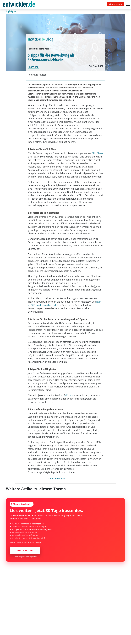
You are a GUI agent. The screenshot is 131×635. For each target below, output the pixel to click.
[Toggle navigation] (19, 4)
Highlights (11, 11)
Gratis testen (115, 4)
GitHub (69, 395)
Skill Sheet (97, 153)
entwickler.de (19, 4)
